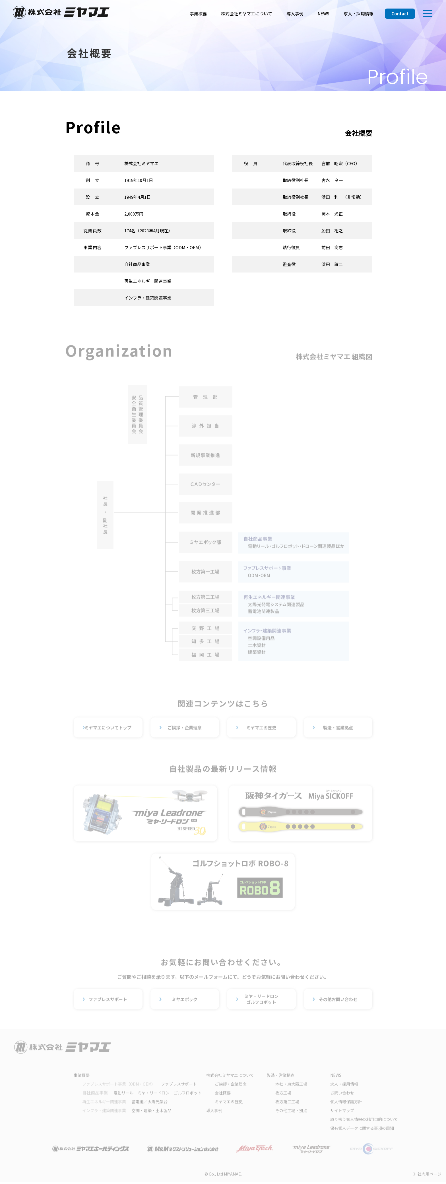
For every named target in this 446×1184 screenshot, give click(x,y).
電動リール (123, 1094)
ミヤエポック (184, 1000)
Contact (399, 14)
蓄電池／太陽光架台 (125, 1103)
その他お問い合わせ (338, 1000)
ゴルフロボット (188, 1094)
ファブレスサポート (108, 1000)
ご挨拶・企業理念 (185, 729)
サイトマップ (342, 1112)
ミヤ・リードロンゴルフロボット (261, 1000)
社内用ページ (429, 1175)
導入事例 (294, 14)
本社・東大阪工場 (291, 1085)
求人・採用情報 (358, 14)
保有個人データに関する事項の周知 (362, 1129)
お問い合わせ (342, 1094)
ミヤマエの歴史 (261, 729)
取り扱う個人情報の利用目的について (364, 1120)
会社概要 (223, 1094)
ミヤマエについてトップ (107, 729)
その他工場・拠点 (291, 1112)
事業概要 (198, 14)
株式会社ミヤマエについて (246, 14)
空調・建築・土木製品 (127, 1112)
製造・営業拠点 (338, 729)
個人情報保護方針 (346, 1103)
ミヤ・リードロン (154, 1094)
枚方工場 (283, 1094)
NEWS (323, 14)
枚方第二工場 (287, 1103)
